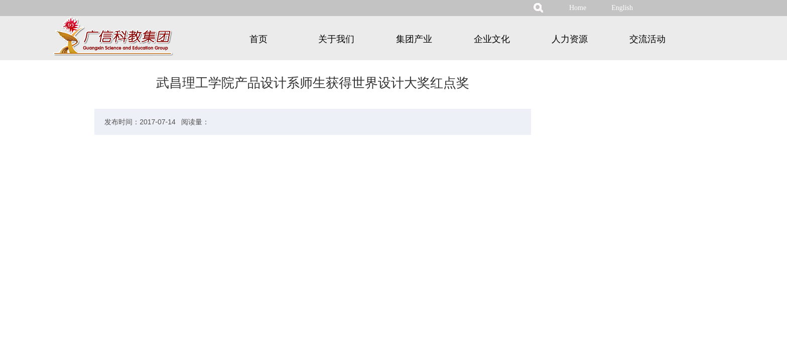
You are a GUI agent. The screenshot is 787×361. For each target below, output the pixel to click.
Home (577, 8)
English (622, 8)
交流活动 (647, 39)
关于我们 (336, 39)
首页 (258, 39)
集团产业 (414, 39)
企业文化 (492, 39)
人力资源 (570, 39)
